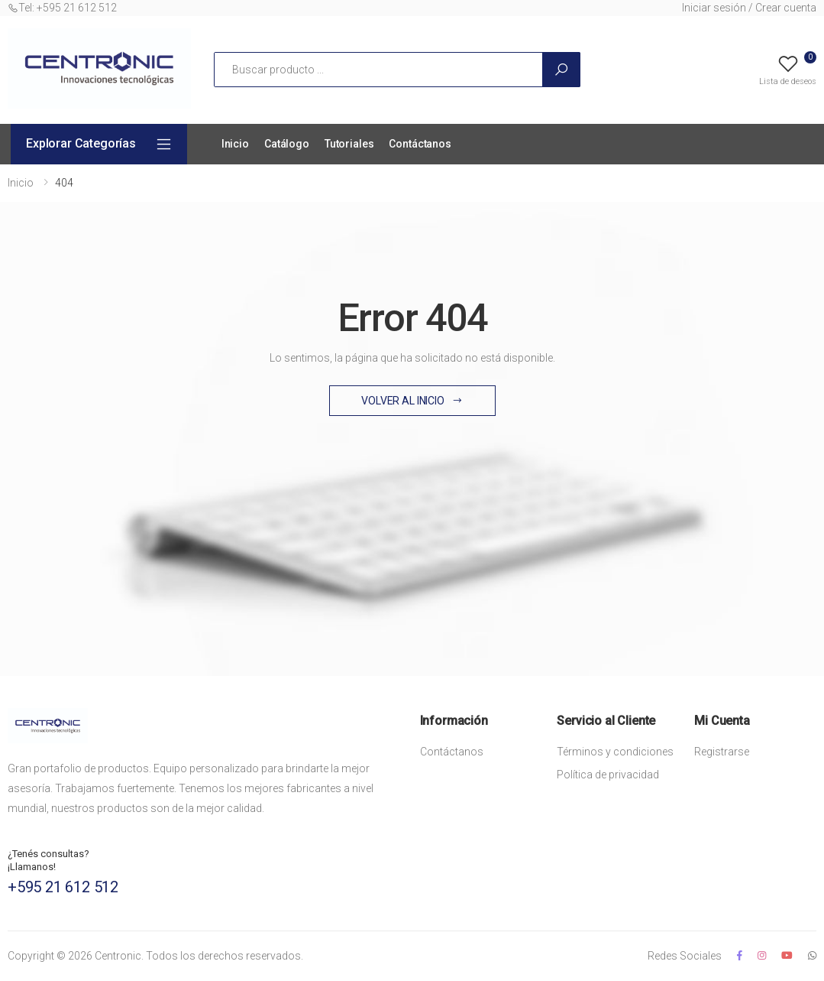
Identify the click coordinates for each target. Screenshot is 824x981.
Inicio (235, 144)
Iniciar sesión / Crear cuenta (749, 8)
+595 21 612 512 (63, 887)
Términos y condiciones (615, 751)
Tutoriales (349, 144)
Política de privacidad (608, 774)
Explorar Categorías (81, 143)
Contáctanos (420, 144)
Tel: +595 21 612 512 (62, 8)
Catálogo (286, 144)
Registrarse (721, 751)
